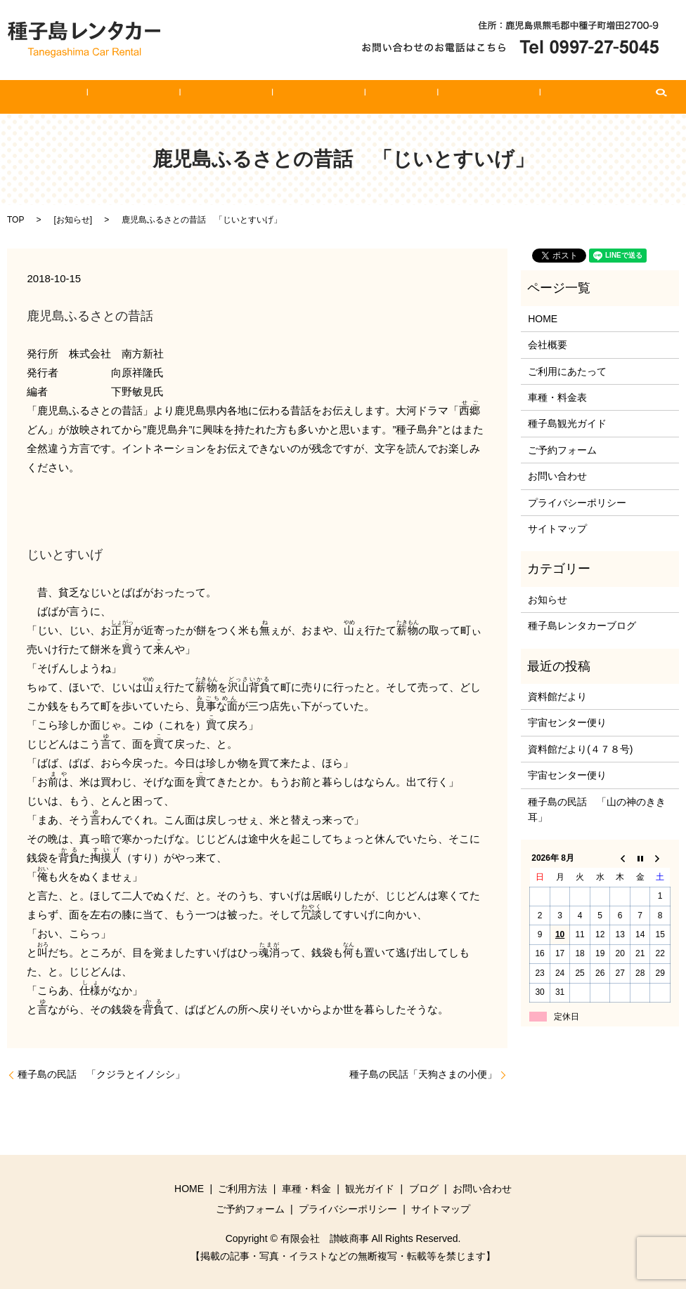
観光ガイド (317, 97)
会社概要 (547, 344)
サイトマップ (557, 528)
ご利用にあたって (567, 371)
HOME (109, 97)
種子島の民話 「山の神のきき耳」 (597, 809)
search (593, 96)
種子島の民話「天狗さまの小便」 (423, 1074)
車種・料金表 (557, 397)
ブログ (381, 97)
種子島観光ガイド (567, 423)
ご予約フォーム (536, 97)
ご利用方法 (172, 97)
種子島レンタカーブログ (582, 625)
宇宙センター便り (567, 722)
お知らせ (73, 220)
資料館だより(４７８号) (580, 749)
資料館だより (557, 696)
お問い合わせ (448, 97)
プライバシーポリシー (577, 502)
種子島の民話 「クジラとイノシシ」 (101, 1074)
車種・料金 (244, 97)
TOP (15, 220)
